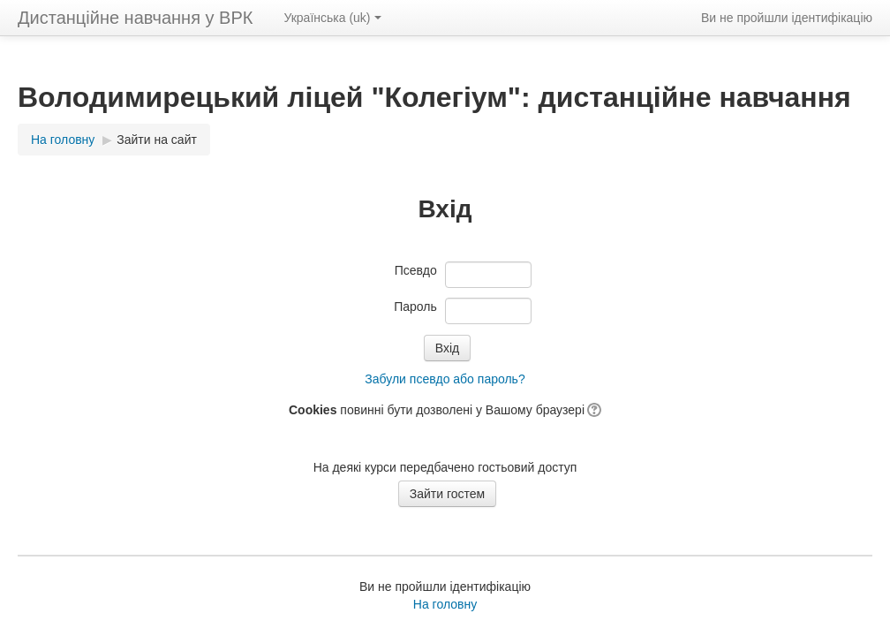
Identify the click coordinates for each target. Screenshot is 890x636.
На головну (445, 604)
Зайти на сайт (157, 139)
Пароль (415, 306)
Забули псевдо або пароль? (444, 379)
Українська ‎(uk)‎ (332, 18)
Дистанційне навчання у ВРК (135, 17)
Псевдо (416, 270)
